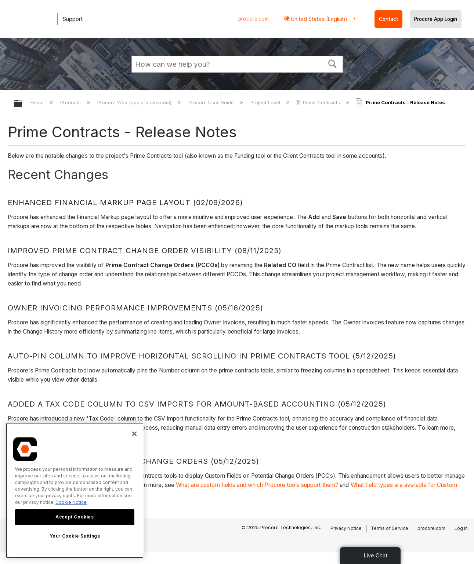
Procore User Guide (211, 102)
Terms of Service (389, 528)
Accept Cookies (74, 517)
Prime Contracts (318, 102)
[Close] (134, 434)
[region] (75, 490)
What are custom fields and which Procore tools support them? (257, 484)
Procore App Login (435, 19)
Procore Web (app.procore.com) (135, 102)
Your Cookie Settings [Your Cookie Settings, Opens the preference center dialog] (75, 536)
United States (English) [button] (318, 19)
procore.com (253, 19)
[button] (332, 63)
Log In (461, 528)
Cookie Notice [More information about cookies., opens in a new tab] (71, 502)
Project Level (266, 102)
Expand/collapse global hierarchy (22, 104)
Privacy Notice (346, 528)
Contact (388, 19)
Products (71, 102)
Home (37, 102)
